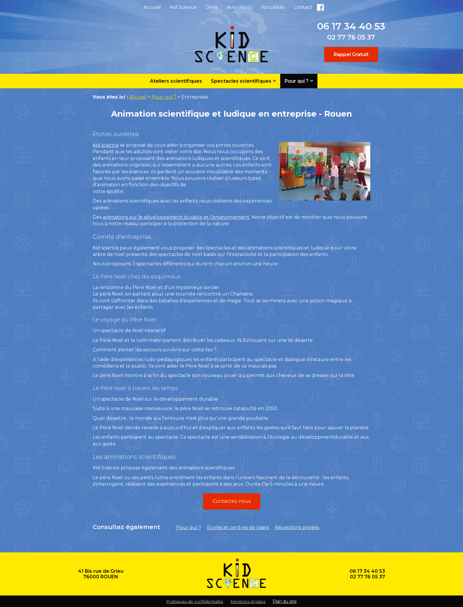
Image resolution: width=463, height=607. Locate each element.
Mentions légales (247, 601)
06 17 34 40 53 (351, 26)
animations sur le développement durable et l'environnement (176, 217)
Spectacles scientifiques (241, 81)
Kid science (106, 145)
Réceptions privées (297, 527)
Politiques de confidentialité (194, 601)
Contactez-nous (232, 501)
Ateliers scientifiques (176, 81)
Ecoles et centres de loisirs (238, 527)
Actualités (273, 7)
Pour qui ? (297, 81)
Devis (212, 7)
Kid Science (183, 7)
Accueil (152, 7)
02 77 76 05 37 (351, 37)
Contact (303, 7)
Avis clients (239, 7)
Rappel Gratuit (351, 54)
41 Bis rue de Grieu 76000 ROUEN (100, 574)
